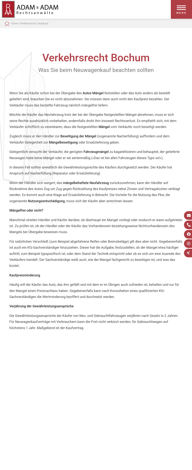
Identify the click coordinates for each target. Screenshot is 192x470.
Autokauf (43, 23)
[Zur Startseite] (30, 17)
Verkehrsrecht (28, 23)
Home (14, 23)
